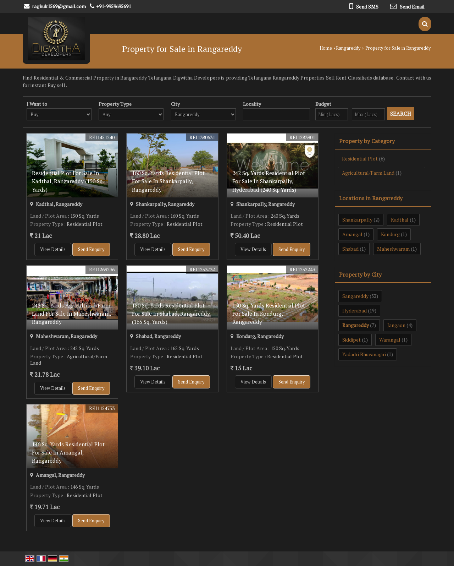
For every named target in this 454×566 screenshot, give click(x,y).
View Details (53, 249)
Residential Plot (360, 158)
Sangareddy (355, 296)
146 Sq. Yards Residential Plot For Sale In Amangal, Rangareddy (68, 452)
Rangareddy (348, 48)
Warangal (389, 339)
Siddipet (351, 339)
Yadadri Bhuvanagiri (364, 354)
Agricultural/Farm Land (368, 172)
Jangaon (396, 325)
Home (326, 48)
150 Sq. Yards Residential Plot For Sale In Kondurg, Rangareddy (268, 313)
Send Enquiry (91, 249)
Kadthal (400, 219)
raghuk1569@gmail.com (59, 6)
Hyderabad (354, 310)
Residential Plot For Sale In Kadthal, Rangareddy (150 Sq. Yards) (68, 181)
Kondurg (390, 234)
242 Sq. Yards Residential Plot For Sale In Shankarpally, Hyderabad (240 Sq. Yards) (268, 181)
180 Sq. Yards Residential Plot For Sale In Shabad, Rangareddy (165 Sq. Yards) (171, 313)
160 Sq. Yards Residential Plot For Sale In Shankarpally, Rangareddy (168, 181)
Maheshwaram (393, 248)
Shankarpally (357, 219)
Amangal (352, 234)
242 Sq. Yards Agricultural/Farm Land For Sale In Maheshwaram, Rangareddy (71, 313)
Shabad (350, 248)
